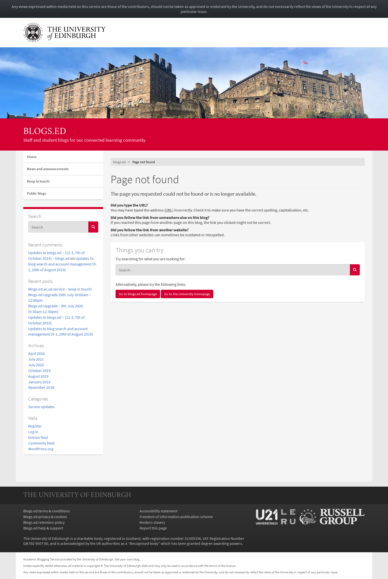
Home (32, 156)
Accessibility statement (158, 510)
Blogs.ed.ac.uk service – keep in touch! (60, 289)
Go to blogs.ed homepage (138, 294)
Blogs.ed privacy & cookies (45, 516)
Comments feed (41, 443)
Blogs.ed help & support (43, 528)
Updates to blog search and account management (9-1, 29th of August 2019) (62, 264)
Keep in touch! (38, 181)
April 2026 (36, 353)
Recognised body (144, 543)
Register (35, 425)
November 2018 (41, 387)
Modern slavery (152, 522)
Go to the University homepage (187, 294)
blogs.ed (44, 132)
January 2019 (39, 381)
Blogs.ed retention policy (44, 522)
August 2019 (38, 376)
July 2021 (36, 359)
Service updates (41, 406)
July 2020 (36, 364)
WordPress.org (40, 448)
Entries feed (38, 437)
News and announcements (48, 168)
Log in (33, 431)
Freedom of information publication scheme (176, 516)
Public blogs (36, 193)
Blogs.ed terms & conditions (46, 510)
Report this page (153, 528)
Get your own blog (127, 559)
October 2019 (39, 370)
